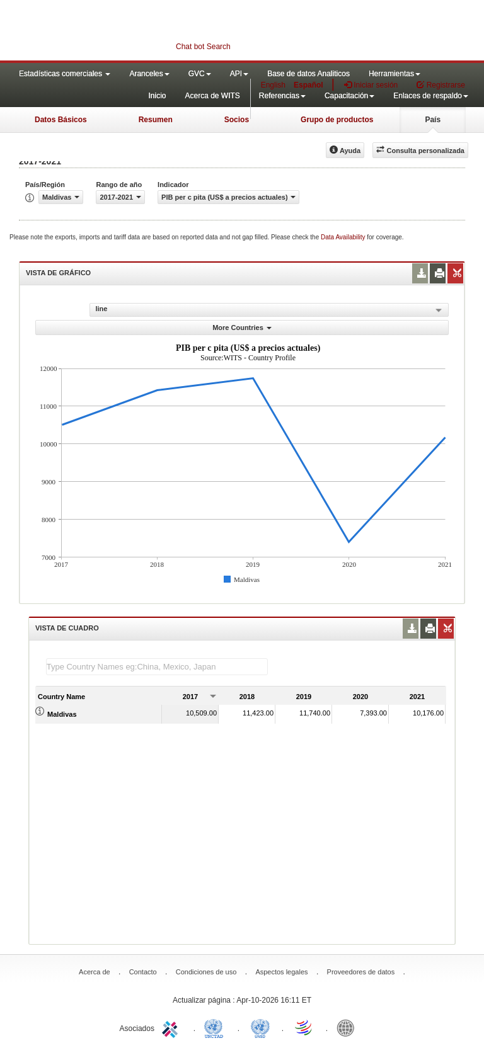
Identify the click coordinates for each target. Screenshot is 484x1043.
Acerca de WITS (212, 95)
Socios (236, 119)
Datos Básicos (61, 119)
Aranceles (149, 73)
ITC (172, 1027)
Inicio (157, 95)
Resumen (156, 119)
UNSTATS (260, 1027)
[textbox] (157, 666)
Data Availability (344, 237)
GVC (199, 73)
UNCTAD (216, 1027)
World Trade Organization (304, 1027)
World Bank (348, 1027)
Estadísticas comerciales (64, 73)
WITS (126, 31)
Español (308, 85)
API (239, 73)
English (273, 85)
